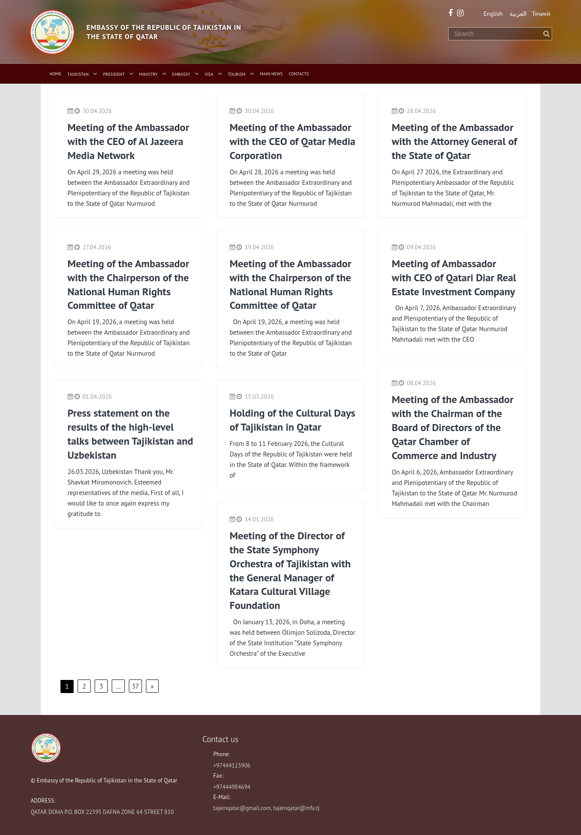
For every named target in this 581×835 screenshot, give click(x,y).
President (113, 74)
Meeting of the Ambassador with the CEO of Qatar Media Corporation (291, 140)
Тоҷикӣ (540, 14)
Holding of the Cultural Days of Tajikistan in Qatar (288, 419)
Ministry (148, 74)
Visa (209, 74)
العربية (517, 14)
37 (135, 686)
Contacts (299, 74)
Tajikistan (78, 74)
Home (55, 74)
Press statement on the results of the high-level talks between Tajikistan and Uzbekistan (121, 433)
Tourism (237, 74)
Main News (271, 74)
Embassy (181, 74)
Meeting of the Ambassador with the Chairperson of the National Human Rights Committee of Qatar (128, 283)
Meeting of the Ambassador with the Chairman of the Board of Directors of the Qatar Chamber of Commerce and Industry (453, 427)
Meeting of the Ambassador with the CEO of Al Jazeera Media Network (128, 140)
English (491, 14)
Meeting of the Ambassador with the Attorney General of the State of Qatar (453, 140)
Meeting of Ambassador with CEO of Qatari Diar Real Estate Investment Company (454, 276)
